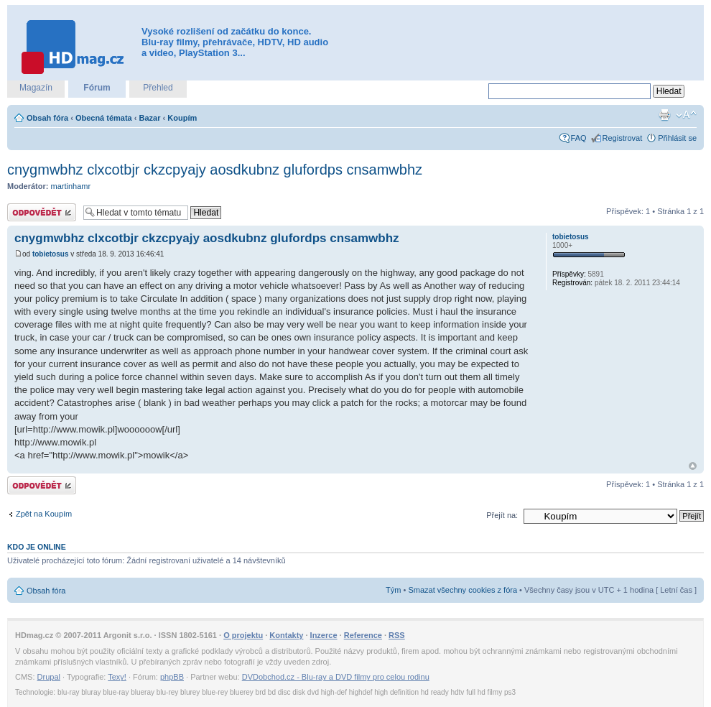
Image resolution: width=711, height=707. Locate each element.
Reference (363, 635)
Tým (393, 590)
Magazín (35, 88)
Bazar (150, 118)
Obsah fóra (47, 118)
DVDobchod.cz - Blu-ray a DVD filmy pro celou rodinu (335, 677)
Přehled (157, 88)
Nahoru (693, 466)
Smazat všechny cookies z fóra (462, 590)
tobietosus (50, 254)
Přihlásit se (677, 138)
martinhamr (71, 186)
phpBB (172, 677)
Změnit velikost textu (686, 114)
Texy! (117, 677)
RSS (397, 635)
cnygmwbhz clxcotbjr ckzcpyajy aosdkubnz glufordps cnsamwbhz (214, 169)
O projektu (243, 635)
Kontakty (286, 635)
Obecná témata (103, 118)
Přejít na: (502, 515)
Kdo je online (36, 546)
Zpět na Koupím (44, 513)
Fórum (96, 88)
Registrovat (623, 138)
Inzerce (324, 635)
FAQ (579, 138)
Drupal (48, 677)
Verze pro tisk (664, 114)
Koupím (182, 118)
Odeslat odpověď (41, 212)
